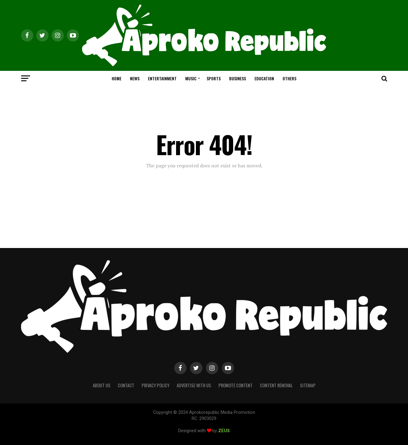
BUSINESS (237, 78)
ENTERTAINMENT (162, 78)
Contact (126, 385)
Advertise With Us (194, 385)
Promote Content (235, 385)
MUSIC (191, 78)
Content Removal (276, 385)
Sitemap (308, 385)
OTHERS (289, 78)
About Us (101, 385)
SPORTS (214, 78)
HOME (116, 78)
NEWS (134, 78)
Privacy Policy (155, 385)
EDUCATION (264, 78)
